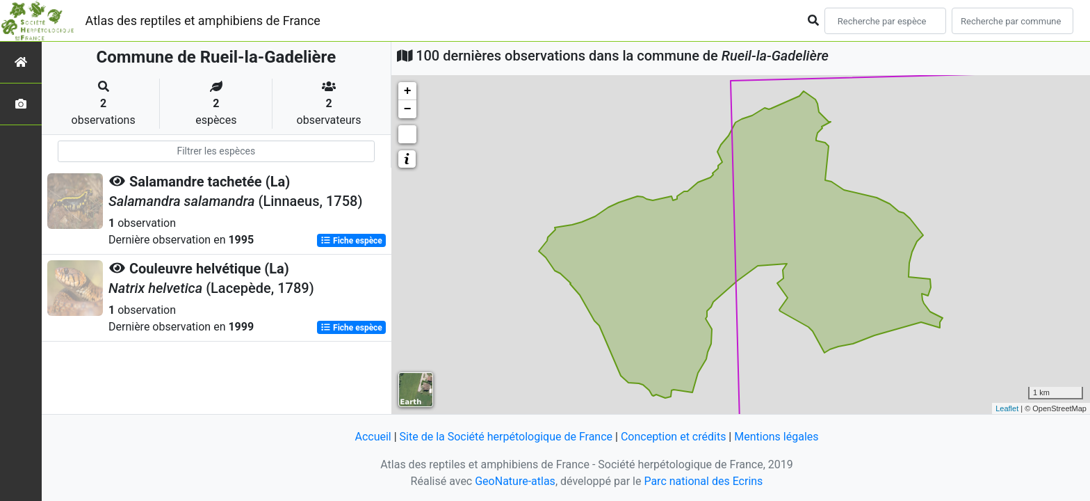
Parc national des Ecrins (703, 481)
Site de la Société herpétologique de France (506, 436)
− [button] (408, 109)
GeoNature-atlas (515, 481)
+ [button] (408, 91)
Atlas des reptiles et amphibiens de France (203, 20)
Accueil (373, 436)
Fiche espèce (351, 241)
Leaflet (1006, 408)
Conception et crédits (673, 436)
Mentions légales (776, 436)
